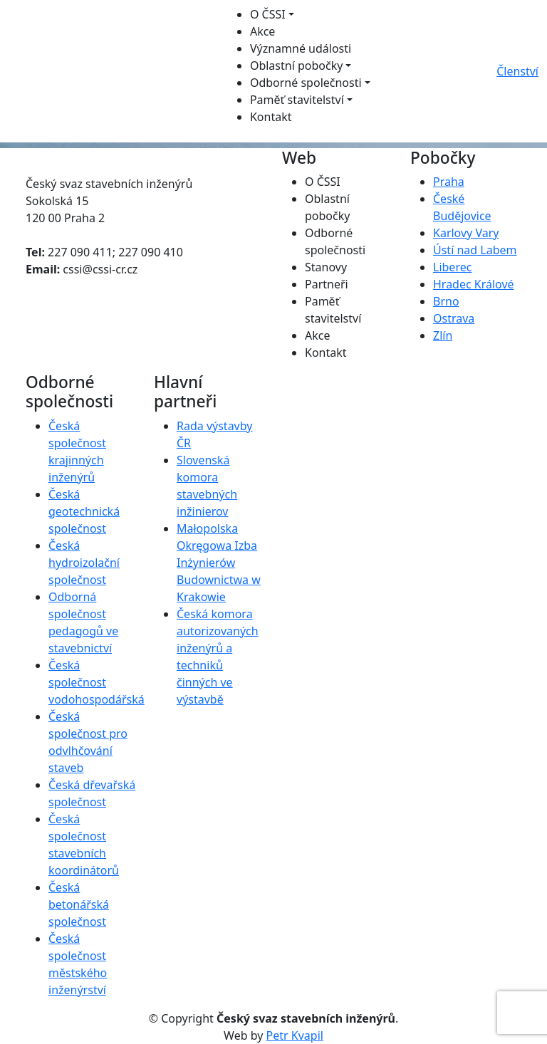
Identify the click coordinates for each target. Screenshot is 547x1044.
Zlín (442, 335)
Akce (262, 31)
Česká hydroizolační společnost (84, 563)
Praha (448, 181)
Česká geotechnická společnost (84, 511)
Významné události (300, 48)
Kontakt (271, 117)
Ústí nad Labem (474, 250)
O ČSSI (268, 14)
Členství (517, 71)
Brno (446, 301)
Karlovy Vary (466, 233)
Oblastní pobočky (296, 65)
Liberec (452, 267)
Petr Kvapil (294, 1035)
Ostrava (453, 318)
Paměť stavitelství (297, 100)
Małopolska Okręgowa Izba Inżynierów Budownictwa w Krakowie (219, 563)
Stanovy (326, 267)
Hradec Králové (473, 284)
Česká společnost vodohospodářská (96, 682)
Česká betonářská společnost (78, 904)
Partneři (326, 284)
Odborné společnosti (306, 82)
